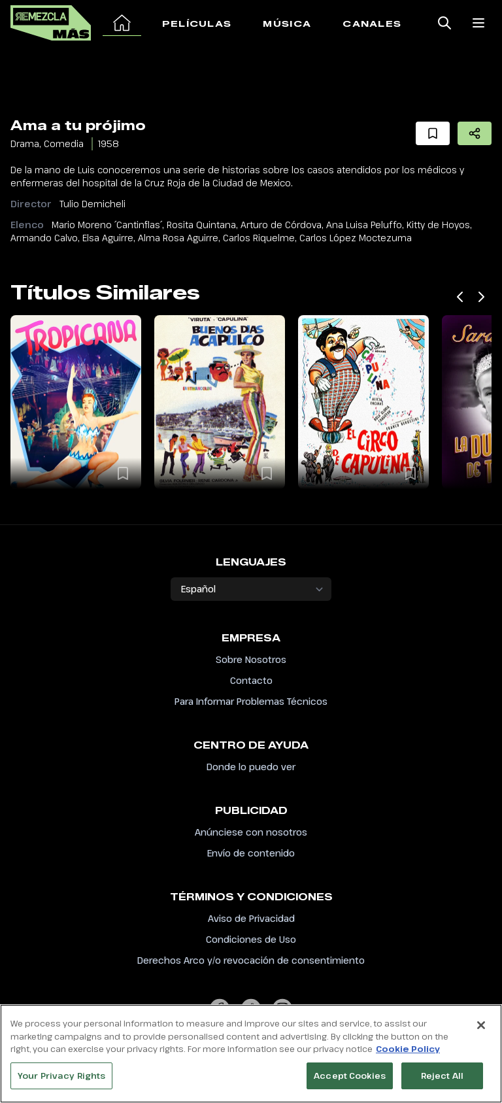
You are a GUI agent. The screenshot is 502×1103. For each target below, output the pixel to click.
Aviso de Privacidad (251, 918)
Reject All (442, 1082)
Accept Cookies (350, 1082)
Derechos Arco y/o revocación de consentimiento (251, 960)
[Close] (481, 1031)
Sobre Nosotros (251, 659)
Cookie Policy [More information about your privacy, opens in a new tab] (408, 1055)
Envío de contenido (251, 853)
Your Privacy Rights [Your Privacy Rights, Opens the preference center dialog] (61, 1082)
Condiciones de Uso (251, 939)
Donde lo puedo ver (251, 766)
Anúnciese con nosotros (251, 832)
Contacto (251, 680)
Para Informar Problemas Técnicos (251, 701)
